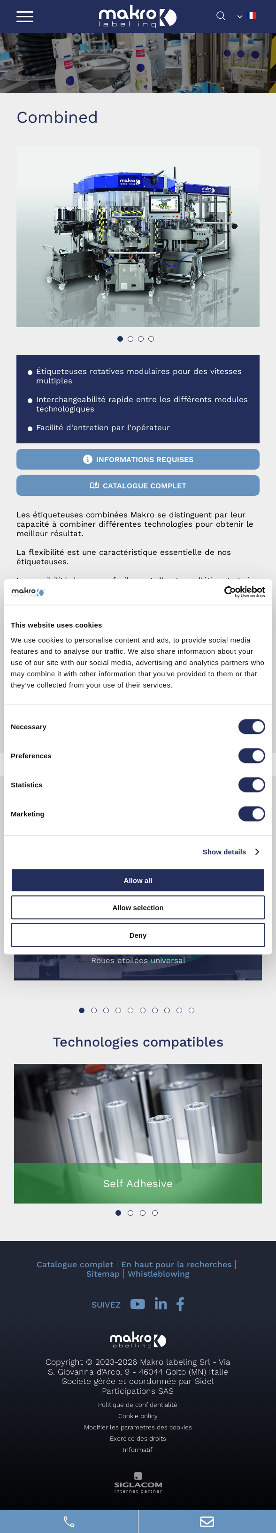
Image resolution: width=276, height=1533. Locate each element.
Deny (138, 935)
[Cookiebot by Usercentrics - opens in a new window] (224, 592)
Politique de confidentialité (137, 1404)
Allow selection (137, 908)
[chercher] (224, 18)
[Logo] (137, 16)
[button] (120, 339)
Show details (224, 852)
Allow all (138, 880)
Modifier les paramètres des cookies (138, 1427)
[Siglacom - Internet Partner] (138, 1491)
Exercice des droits (138, 1438)
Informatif (138, 1449)
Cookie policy (138, 1416)
